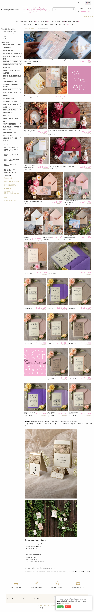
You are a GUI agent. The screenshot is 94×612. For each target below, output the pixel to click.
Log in (81, 8)
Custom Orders (9, 124)
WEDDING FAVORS (10, 101)
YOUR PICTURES (10, 201)
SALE (17, 21)
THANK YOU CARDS (29, 28)
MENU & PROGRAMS (10, 104)
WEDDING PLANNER (11, 181)
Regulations (53, 605)
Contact (46, 605)
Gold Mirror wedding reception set (10, 170)
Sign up (89, 8)
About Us (40, 605)
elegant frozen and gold (11, 155)
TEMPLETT (7, 47)
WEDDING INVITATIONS (28, 21)
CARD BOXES (8, 90)
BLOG (51, 25)
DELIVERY (7, 197)
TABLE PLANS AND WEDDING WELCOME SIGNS (34, 25)
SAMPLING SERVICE (61, 25)
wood (4, 38)
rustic (4, 36)
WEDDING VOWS (9, 98)
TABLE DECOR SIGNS (71, 21)
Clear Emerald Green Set (10, 165)
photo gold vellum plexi (9, 31)
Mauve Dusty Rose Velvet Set (11, 160)
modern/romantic (9, 33)
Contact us (71, 25)
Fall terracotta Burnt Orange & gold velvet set (11, 149)
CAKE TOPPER (8, 107)
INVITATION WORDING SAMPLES (11, 192)
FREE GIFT (8, 188)
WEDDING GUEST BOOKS (56, 21)
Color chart (8, 178)
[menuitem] (18, 21)
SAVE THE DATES (41, 21)
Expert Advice (88, 16)
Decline (68, 607)
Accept (60, 607)
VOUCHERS (7, 115)
